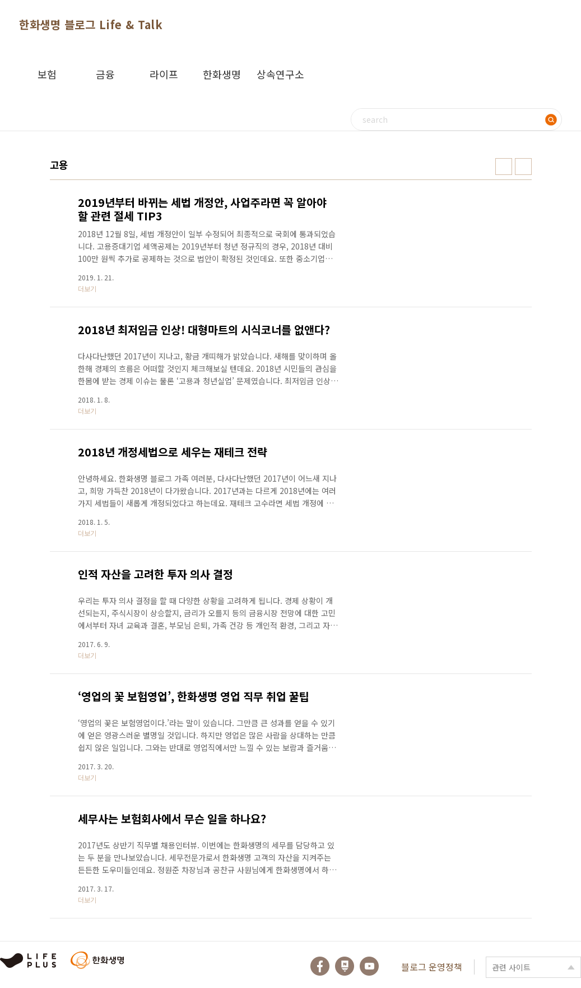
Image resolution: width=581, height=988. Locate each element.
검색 (550, 119)
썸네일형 (503, 166)
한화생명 (222, 74)
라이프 (164, 74)
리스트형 (523, 166)
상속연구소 (280, 74)
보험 (47, 74)
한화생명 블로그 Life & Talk (90, 24)
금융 (105, 74)
